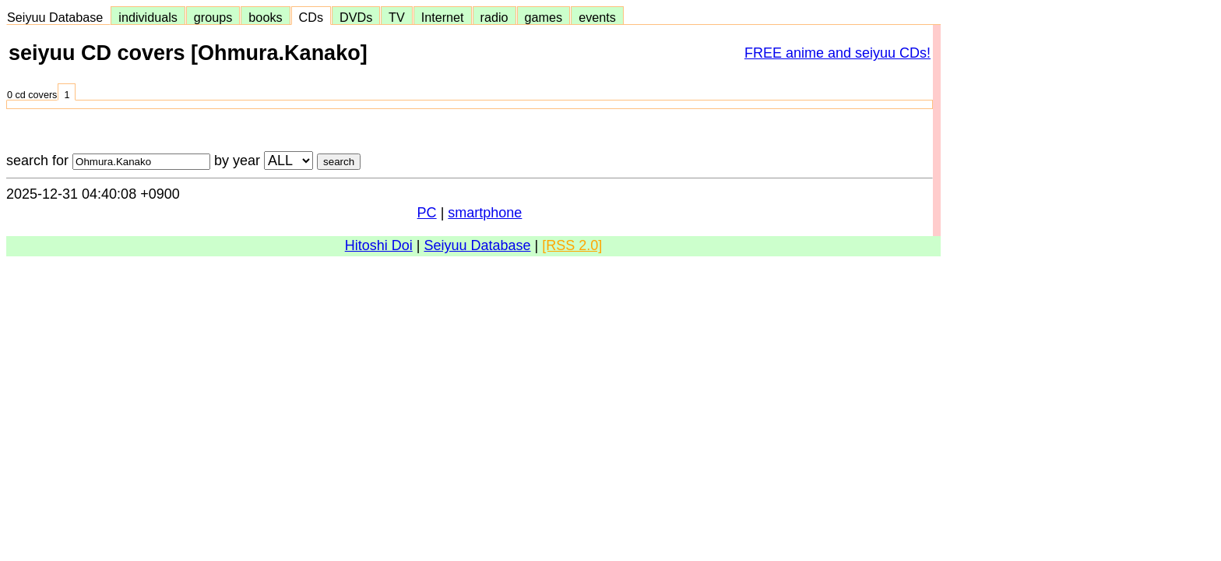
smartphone (485, 213)
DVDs (356, 17)
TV (396, 17)
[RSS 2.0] (572, 245)
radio (494, 17)
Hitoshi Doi (379, 245)
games (544, 17)
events (597, 17)
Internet (442, 17)
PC (427, 213)
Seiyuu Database (58, 17)
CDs (311, 17)
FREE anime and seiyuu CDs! (837, 53)
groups (213, 17)
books (265, 17)
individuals (148, 17)
